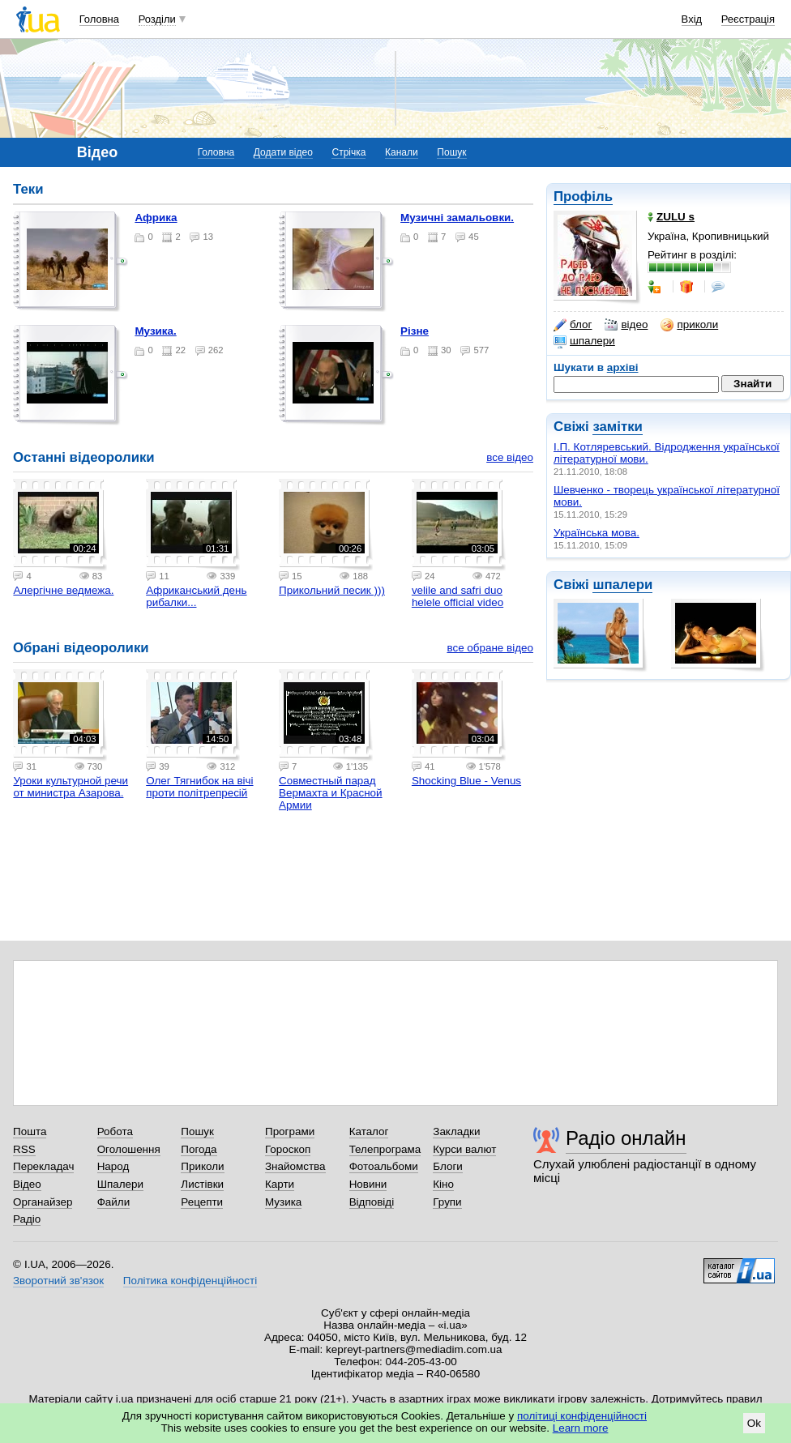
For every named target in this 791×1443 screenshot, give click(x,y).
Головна (99, 19)
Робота (115, 1131)
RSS (24, 1149)
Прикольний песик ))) (332, 590)
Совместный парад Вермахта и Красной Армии (331, 793)
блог (573, 324)
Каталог (369, 1131)
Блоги (448, 1166)
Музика (283, 1202)
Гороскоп (287, 1149)
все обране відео (490, 648)
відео (626, 324)
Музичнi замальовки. (457, 217)
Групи (447, 1202)
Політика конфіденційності (190, 1280)
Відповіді (372, 1202)
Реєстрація (748, 19)
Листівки (202, 1184)
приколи (689, 324)
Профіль (583, 196)
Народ (113, 1166)
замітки (617, 426)
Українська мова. (596, 533)
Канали (401, 152)
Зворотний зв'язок (58, 1280)
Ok (754, 1423)
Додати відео (283, 152)
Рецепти (202, 1202)
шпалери (584, 341)
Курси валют (464, 1149)
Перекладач (43, 1166)
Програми (289, 1131)
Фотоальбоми (383, 1166)
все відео (509, 457)
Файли (113, 1202)
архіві (623, 367)
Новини (368, 1184)
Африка (156, 217)
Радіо (27, 1219)
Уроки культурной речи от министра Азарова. (70, 787)
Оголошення (128, 1149)
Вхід (692, 19)
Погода (198, 1149)
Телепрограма (385, 1149)
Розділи (157, 19)
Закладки (456, 1131)
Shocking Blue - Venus (466, 781)
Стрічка (348, 152)
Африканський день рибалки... (196, 596)
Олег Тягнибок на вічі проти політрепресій (199, 787)
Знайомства (295, 1166)
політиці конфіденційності (582, 1416)
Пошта (29, 1131)
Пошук (451, 152)
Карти (279, 1184)
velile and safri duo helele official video (457, 596)
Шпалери (120, 1184)
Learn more (581, 1428)
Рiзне (414, 331)
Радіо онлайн (626, 1138)
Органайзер (42, 1202)
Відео (27, 1184)
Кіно (443, 1184)
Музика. (155, 331)
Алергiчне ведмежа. (63, 590)
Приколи (202, 1166)
